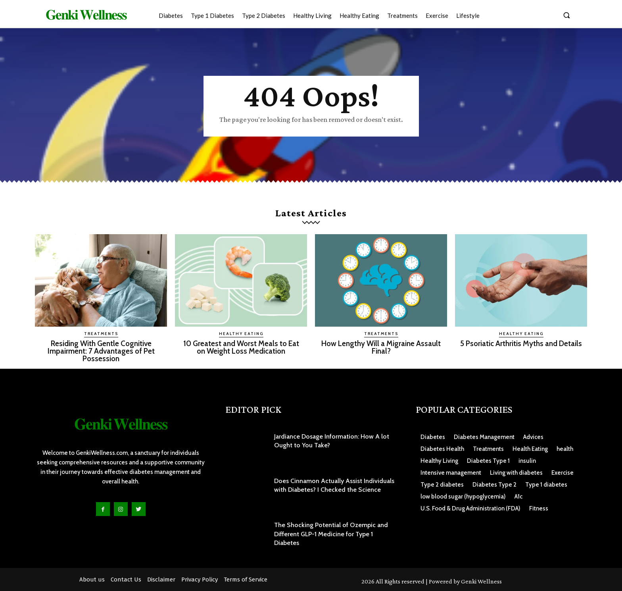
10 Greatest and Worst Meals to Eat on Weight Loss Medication (241, 347)
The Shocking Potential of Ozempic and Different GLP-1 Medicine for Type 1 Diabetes (331, 534)
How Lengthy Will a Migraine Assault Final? (381, 347)
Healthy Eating (241, 333)
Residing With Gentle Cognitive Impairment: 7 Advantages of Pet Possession (101, 351)
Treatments (101, 333)
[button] (566, 15)
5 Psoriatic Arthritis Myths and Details (521, 343)
